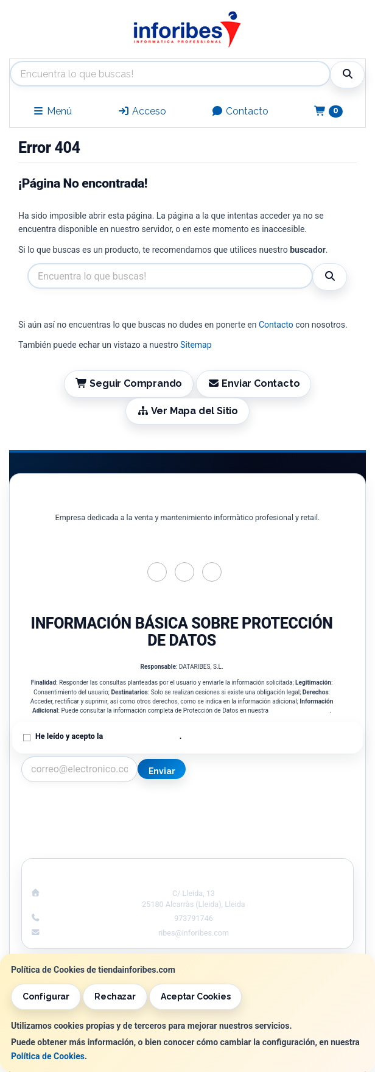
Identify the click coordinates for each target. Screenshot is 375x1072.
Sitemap (195, 345)
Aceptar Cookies (195, 996)
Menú (52, 111)
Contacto (239, 111)
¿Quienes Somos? (100, 845)
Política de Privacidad (299, 710)
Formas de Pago (275, 832)
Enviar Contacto (254, 383)
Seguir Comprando (129, 383)
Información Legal (275, 806)
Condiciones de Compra (99, 832)
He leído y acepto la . (108, 736)
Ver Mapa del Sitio (187, 411)
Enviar (162, 771)
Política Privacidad (99, 819)
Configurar (46, 996)
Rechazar (114, 996)
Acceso (141, 111)
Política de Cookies (48, 1056)
